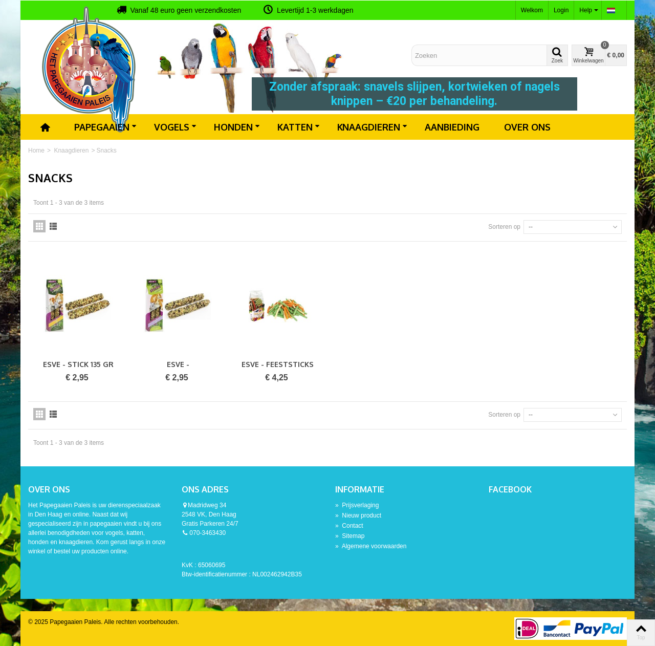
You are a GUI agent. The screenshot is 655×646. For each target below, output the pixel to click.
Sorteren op (504, 226)
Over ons (527, 127)
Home (36, 150)
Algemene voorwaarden (370, 546)
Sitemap (349, 536)
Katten (298, 127)
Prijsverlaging (357, 505)
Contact (349, 525)
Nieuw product (358, 515)
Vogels (175, 127)
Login (561, 10)
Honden (237, 127)
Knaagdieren (372, 127)
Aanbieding (452, 127)
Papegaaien (105, 127)
